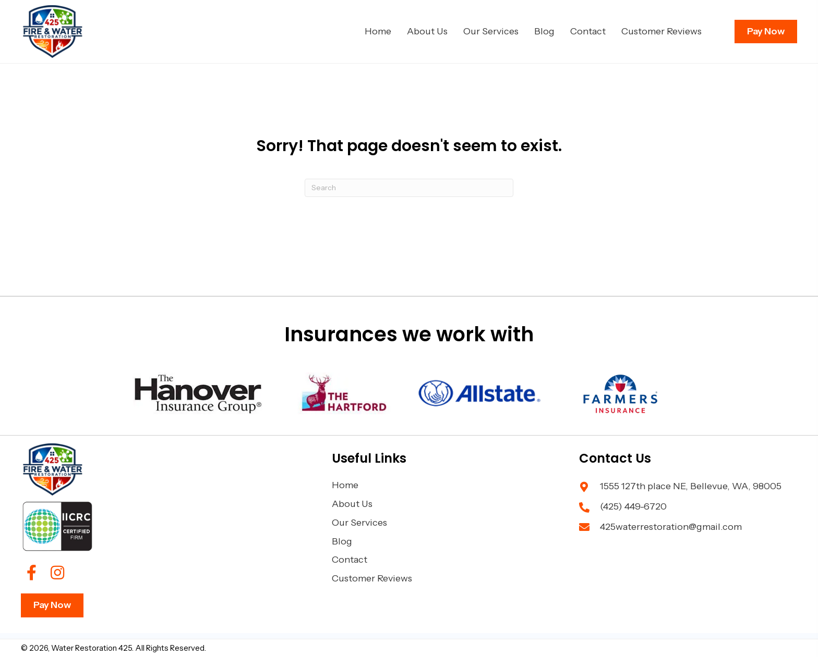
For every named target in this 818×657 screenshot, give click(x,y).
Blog (342, 541)
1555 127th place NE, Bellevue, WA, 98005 (690, 486)
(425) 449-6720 (633, 506)
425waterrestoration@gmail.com (671, 526)
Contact (349, 559)
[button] (31, 572)
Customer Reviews (372, 578)
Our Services (359, 522)
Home (345, 485)
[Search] (409, 188)
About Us (352, 504)
